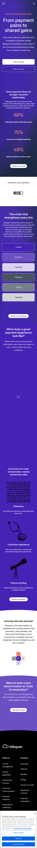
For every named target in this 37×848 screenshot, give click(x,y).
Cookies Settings (18, 842)
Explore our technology (18, 316)
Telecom (24, 769)
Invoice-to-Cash (27, 785)
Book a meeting (18, 62)
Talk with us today (18, 710)
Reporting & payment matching (7, 816)
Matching (18, 277)
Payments (18, 267)
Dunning (19, 287)
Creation (18, 247)
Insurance (24, 764)
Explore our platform (18, 599)
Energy (23, 780)
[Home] (12, 3)
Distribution (18, 257)
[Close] (34, 823)
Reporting (18, 297)
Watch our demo (18, 69)
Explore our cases (18, 166)
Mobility (24, 774)
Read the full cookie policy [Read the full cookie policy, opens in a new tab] (22, 838)
